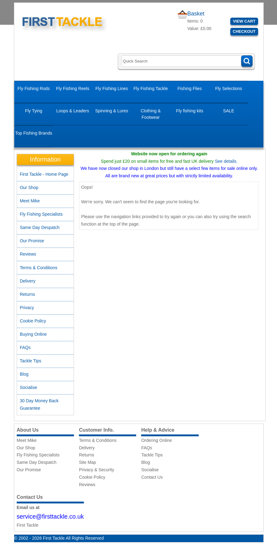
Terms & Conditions (38, 267)
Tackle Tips (30, 360)
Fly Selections (228, 88)
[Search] (186, 61)
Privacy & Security (96, 469)
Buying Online (33, 334)
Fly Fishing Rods (34, 88)
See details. (226, 161)
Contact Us (151, 477)
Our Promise (32, 240)
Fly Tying (33, 110)
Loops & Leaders (72, 110)
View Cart (244, 21)
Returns (27, 294)
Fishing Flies (189, 88)
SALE (228, 110)
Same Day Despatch (39, 227)
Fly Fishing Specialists (41, 214)
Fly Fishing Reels (72, 88)
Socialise (28, 387)
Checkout (244, 31)
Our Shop (29, 187)
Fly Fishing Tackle (150, 88)
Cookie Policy (33, 320)
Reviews (28, 254)
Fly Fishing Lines (111, 88)
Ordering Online (156, 440)
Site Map (87, 462)
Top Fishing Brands (33, 133)
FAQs (25, 347)
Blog (24, 374)
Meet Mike (30, 200)
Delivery (28, 280)
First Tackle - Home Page (44, 174)
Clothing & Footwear (151, 114)
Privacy (27, 307)
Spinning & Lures (111, 110)
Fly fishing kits (189, 110)
